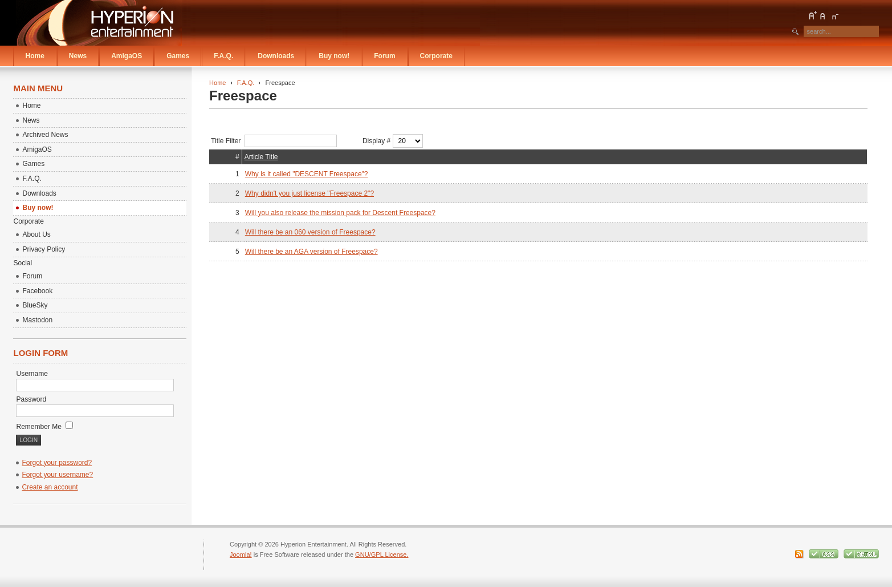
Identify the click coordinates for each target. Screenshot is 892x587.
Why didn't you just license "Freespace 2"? (309, 193)
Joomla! (241, 554)
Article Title (261, 157)
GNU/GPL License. (381, 554)
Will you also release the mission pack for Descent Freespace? (340, 213)
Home (217, 82)
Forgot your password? (57, 463)
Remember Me (44, 427)
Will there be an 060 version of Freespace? (310, 232)
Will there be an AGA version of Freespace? (311, 252)
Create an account (50, 487)
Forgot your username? (57, 475)
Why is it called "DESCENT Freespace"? (306, 174)
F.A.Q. (246, 82)
